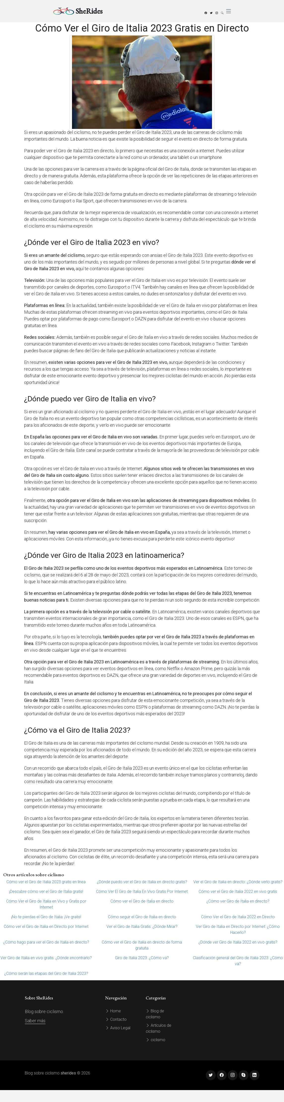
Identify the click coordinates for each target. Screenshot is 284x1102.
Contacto (116, 1019)
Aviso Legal (117, 1028)
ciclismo (155, 1039)
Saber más (35, 1020)
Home (113, 1011)
